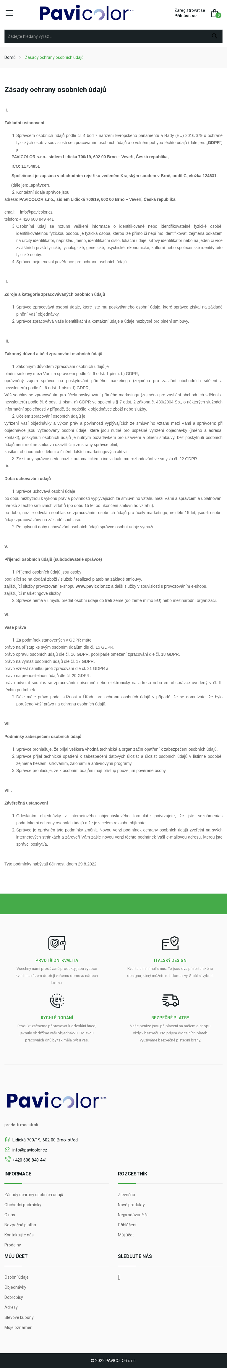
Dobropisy (13, 1297)
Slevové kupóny (19, 1317)
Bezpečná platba (20, 1224)
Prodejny (12, 1245)
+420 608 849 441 (29, 1160)
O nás (9, 1214)
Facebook (119, 1277)
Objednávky (15, 1287)
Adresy (11, 1307)
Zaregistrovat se (189, 10)
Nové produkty (131, 1204)
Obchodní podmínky (22, 1204)
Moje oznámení (18, 1327)
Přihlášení (127, 1224)
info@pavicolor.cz (29, 1150)
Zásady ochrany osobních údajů (33, 1194)
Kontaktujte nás (19, 1235)
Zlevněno (126, 1194)
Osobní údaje (16, 1277)
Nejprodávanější (132, 1214)
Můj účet (126, 1235)
